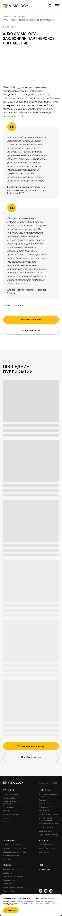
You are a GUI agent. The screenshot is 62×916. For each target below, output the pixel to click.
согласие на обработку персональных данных (35, 901)
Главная (7, 16)
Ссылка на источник (14, 305)
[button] (50, 5)
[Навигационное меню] (57, 5)
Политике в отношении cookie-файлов (39, 904)
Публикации (19, 16)
